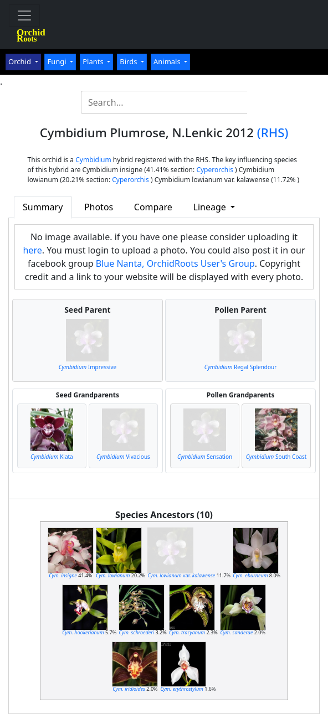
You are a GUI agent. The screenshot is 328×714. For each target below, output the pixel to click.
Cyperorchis (214, 169)
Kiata (51, 457)
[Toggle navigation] (24, 15)
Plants (94, 61)
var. (181, 575)
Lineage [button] (210, 207)
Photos (98, 207)
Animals (167, 61)
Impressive (88, 367)
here (32, 250)
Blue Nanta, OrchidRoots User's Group (175, 263)
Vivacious (123, 457)
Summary (43, 207)
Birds (129, 61)
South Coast (276, 457)
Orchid (20, 61)
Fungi (57, 61)
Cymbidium (93, 159)
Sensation (204, 457)
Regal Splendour (240, 367)
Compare (153, 207)
